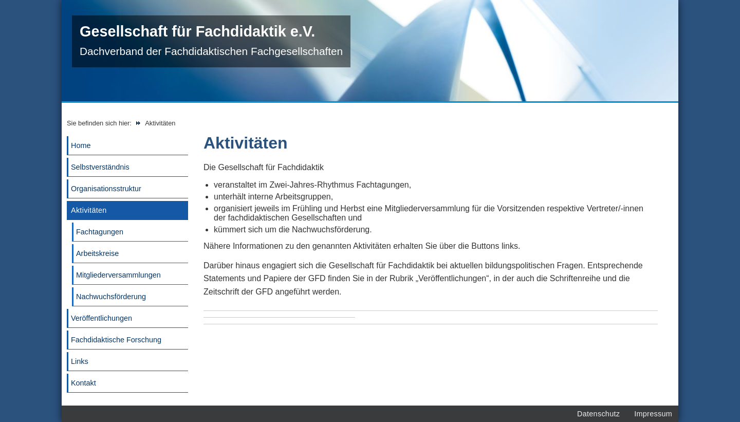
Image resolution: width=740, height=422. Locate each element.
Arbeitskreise (97, 253)
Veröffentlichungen (101, 318)
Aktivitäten (89, 210)
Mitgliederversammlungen (118, 275)
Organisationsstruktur (106, 189)
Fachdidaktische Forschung (116, 340)
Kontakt (83, 383)
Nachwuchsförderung (111, 296)
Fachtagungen (99, 232)
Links (79, 361)
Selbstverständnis (100, 167)
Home (80, 145)
